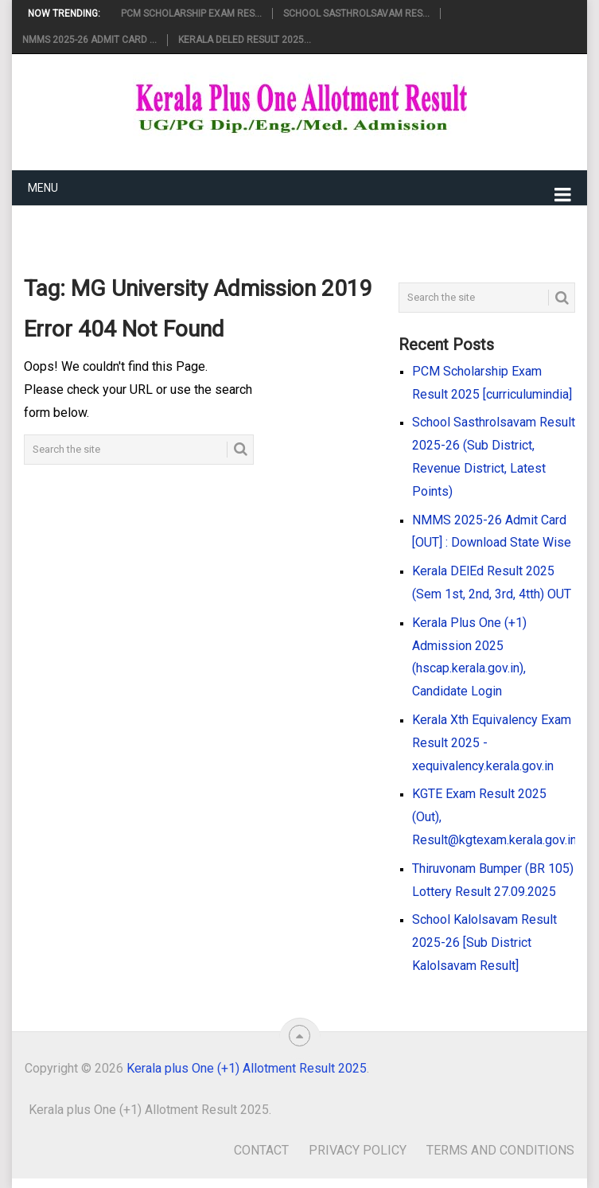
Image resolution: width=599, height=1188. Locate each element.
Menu (43, 187)
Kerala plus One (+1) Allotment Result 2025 (246, 1068)
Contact (261, 1150)
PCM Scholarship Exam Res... (191, 13)
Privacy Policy (357, 1150)
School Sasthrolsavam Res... (356, 13)
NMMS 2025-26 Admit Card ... (89, 39)
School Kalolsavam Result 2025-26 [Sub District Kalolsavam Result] (484, 942)
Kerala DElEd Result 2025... (244, 39)
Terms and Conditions (500, 1150)
